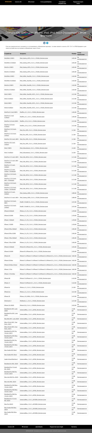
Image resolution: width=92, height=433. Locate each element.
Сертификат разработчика (62, 2)
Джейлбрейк (39, 427)
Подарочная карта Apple (56, 427)
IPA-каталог (31, 2)
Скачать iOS (18, 2)
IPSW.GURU (8, 1)
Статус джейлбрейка (46, 2)
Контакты (74, 427)
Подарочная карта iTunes (78, 2)
